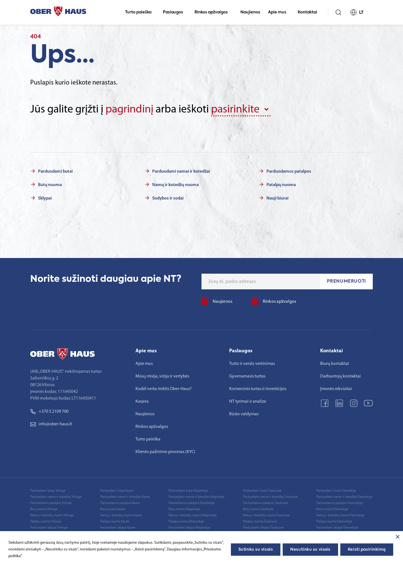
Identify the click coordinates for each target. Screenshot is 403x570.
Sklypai (45, 198)
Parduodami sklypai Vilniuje (48, 527)
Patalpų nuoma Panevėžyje (334, 521)
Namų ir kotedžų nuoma (175, 185)
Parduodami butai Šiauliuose (262, 490)
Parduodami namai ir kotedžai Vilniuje (56, 497)
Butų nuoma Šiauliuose (258, 509)
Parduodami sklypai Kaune (117, 527)
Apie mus (279, 12)
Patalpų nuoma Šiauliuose (260, 521)
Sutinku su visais (255, 550)
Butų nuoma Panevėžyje (332, 509)
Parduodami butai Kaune (116, 490)
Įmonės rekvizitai (336, 389)
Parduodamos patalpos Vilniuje (51, 503)
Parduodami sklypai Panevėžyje (337, 527)
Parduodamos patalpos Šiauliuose (265, 503)
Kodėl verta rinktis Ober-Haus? (163, 389)
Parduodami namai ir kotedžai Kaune (125, 497)
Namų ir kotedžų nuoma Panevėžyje (340, 515)
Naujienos (250, 12)
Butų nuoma (50, 185)
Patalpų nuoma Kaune (114, 521)
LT (359, 12)
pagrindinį (129, 109)
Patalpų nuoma (281, 185)
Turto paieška (140, 12)
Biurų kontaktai (334, 364)
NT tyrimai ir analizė (247, 401)
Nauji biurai (277, 198)
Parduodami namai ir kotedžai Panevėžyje (344, 497)
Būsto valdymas (244, 414)
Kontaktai (310, 12)
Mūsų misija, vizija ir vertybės (162, 376)
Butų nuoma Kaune (112, 509)
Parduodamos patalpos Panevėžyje (339, 503)
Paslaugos (175, 12)
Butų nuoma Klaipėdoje (184, 509)
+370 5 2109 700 (49, 411)
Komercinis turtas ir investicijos (257, 389)
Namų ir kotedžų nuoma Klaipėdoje (192, 515)
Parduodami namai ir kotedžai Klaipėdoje (196, 497)
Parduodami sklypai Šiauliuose (263, 527)
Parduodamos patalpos (288, 171)
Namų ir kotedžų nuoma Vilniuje (52, 515)
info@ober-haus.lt (51, 424)
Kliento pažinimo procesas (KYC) (165, 452)
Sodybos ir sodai (168, 198)
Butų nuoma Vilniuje (43, 509)
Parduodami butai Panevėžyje (336, 490)
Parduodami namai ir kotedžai (181, 171)
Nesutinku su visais (310, 550)
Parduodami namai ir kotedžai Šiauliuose (270, 497)
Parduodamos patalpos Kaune (120, 503)
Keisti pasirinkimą (367, 550)
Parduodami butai (55, 171)
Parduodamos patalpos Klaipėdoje (191, 503)
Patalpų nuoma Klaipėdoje (186, 521)
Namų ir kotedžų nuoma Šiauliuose (266, 515)
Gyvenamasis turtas (247, 376)
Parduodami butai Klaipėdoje (188, 490)
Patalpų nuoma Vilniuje (45, 521)
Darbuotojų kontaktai (340, 376)
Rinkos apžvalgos (214, 12)
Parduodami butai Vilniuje (47, 490)
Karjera (142, 401)
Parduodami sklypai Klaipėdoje (189, 527)
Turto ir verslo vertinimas (252, 364)
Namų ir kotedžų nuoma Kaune (121, 515)
